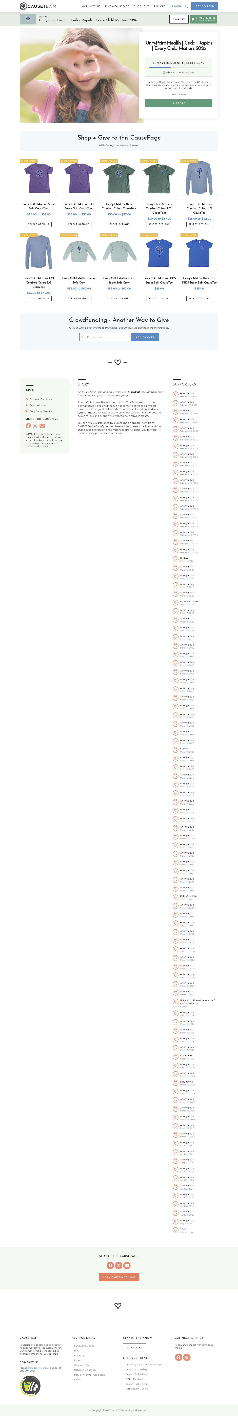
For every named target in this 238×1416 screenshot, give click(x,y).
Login (176, 6)
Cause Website (38, 405)
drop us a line (35, 1368)
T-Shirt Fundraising (135, 1379)
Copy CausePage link (41, 411)
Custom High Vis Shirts (138, 1384)
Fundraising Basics (84, 1346)
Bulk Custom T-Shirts (137, 1389)
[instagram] (187, 1357)
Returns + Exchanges (85, 1370)
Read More (179, 94)
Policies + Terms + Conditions (89, 1375)
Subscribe (134, 1348)
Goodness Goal (82, 1365)
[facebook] (178, 1357)
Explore (159, 6)
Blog (76, 1350)
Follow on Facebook (41, 399)
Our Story (79, 1355)
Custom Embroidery (136, 1369)
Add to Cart (145, 337)
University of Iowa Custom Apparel (144, 1364)
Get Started (205, 6)
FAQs (77, 1360)
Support (179, 19)
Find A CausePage (117, 6)
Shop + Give (141, 6)
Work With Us (91, 6)
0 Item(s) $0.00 (204, 19)
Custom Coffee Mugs (137, 1374)
